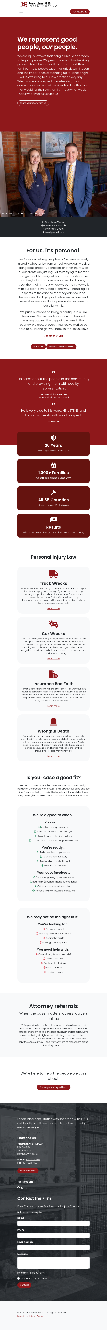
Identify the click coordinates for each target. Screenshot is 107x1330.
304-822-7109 (30, 1162)
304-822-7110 (79, 11)
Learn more (53, 608)
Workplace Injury (55, 232)
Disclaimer (22, 1272)
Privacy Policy (37, 1272)
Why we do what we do (61, 346)
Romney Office (28, 1170)
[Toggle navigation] (21, 11)
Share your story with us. (33, 103)
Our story (38, 346)
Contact (24, 1285)
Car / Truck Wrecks (55, 222)
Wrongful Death (55, 228)
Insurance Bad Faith (55, 225)
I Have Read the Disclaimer (35, 1278)
